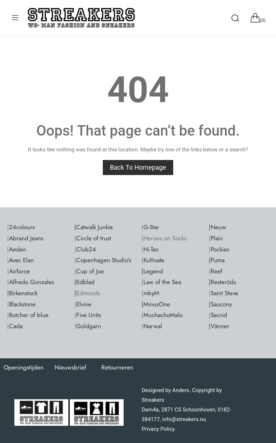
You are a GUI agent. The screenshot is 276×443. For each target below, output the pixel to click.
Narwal (152, 326)
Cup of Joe (90, 271)
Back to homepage (138, 167)
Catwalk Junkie (94, 227)
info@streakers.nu (183, 419)
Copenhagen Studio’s (103, 260)
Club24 (86, 249)
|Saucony (220, 304)
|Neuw (217, 227)
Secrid (219, 315)
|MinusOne (156, 304)
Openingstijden (23, 367)
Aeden (17, 249)
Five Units (88, 315)
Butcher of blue (29, 315)
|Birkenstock (22, 293)
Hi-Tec (151, 249)
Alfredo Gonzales (31, 282)
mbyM (151, 293)
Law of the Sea (162, 282)
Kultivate (153, 260)
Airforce (19, 271)
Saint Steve (224, 293)
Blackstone (22, 304)
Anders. (181, 390)
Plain (217, 238)
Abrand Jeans (26, 238)
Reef (216, 271)
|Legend (152, 271)
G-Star (151, 227)
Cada (16, 326)
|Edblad (84, 282)
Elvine (83, 304)
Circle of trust (93, 238)
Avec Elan (21, 260)
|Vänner (219, 326)
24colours (22, 227)
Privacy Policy (158, 429)
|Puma (217, 260)
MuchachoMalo (163, 315)
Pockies (220, 249)
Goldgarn (88, 326)
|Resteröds (222, 282)
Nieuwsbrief (70, 367)
